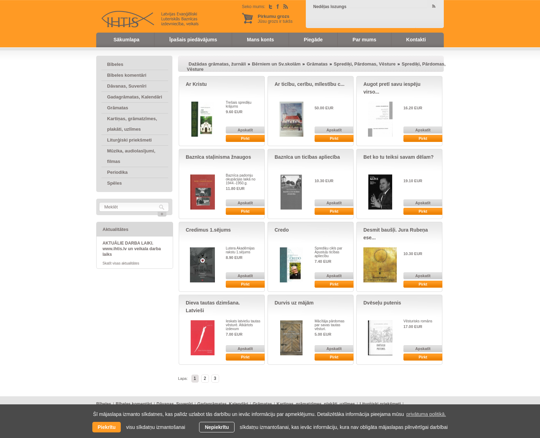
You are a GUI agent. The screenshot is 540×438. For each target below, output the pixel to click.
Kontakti (416, 39)
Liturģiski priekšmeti (129, 140)
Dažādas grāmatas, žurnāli (217, 64)
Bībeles (115, 64)
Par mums (364, 39)
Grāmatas (117, 107)
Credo (282, 230)
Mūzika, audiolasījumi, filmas (131, 156)
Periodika (117, 172)
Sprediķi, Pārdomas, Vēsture (364, 64)
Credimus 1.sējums (208, 230)
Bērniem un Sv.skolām (276, 64)
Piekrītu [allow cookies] (107, 427)
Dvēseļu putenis (382, 303)
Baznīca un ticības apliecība (307, 157)
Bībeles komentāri (126, 75)
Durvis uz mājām (294, 303)
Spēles (114, 183)
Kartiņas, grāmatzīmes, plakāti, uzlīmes (132, 124)
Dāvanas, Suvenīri (126, 86)
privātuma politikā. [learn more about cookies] (426, 414)
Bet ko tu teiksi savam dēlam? (398, 157)
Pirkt (245, 138)
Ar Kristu (196, 84)
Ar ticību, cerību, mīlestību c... (309, 84)
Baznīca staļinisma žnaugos (218, 157)
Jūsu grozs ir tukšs (275, 19)
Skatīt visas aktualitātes (121, 263)
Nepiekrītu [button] (217, 427)
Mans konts (260, 39)
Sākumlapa (126, 39)
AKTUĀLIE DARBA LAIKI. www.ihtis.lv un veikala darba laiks (132, 249)
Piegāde (313, 39)
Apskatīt (245, 130)
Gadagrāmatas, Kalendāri (134, 97)
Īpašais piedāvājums (193, 39)
